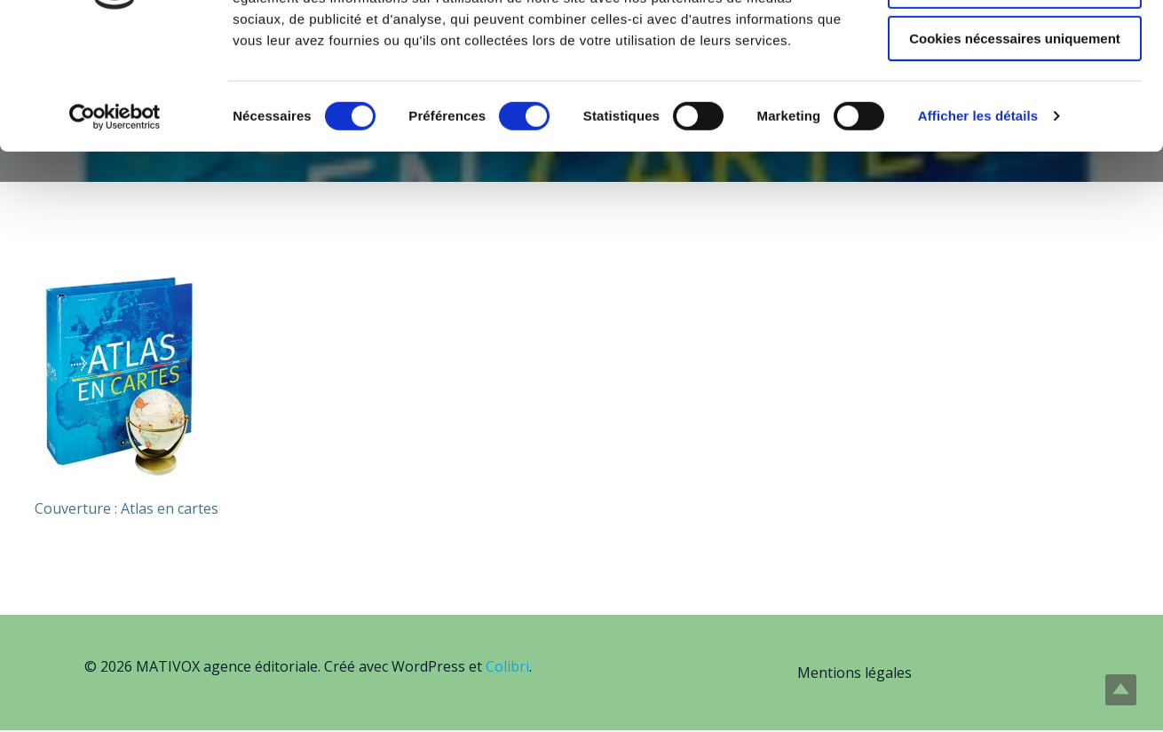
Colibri (507, 668)
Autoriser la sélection (1015, 96)
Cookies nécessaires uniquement (1014, 147)
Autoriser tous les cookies (1014, 43)
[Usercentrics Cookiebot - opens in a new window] (115, 226)
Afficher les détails (978, 225)
